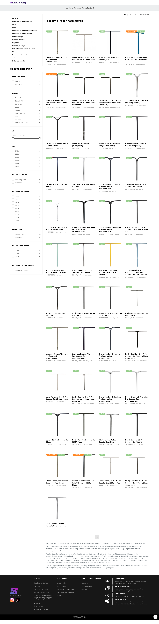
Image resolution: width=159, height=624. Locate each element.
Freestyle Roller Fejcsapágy (22, 37)
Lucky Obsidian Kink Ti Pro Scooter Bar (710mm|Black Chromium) (110, 107)
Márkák (111, 3)
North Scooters (27, 117)
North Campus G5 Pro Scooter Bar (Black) (134, 445)
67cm (27, 216)
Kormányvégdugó (18, 50)
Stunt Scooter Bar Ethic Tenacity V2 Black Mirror (56, 529)
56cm (27, 255)
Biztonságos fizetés (41, 593)
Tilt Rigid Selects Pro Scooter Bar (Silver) (107, 445)
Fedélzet (15, 22)
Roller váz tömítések (19, 65)
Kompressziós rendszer (21, 59)
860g (27, 158)
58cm (27, 200)
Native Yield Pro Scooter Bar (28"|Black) (56, 318)
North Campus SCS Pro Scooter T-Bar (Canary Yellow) (108, 276)
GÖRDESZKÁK (78, 3)
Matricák (15, 56)
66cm (27, 213)
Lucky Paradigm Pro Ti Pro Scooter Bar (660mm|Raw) (83, 63)
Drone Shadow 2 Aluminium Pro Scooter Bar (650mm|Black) (110, 233)
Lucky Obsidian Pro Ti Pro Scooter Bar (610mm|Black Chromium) (136, 487)
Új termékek (38, 610)
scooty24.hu (15, 600)
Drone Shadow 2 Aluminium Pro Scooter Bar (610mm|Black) (83, 233)
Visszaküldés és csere (41, 596)
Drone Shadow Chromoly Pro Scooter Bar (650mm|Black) (109, 190)
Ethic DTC (27, 105)
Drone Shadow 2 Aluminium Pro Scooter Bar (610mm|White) (110, 403)
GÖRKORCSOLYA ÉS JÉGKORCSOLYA (51, 5)
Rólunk (59, 600)
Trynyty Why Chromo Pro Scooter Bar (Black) (135, 189)
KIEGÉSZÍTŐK (92, 3)
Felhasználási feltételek (65, 596)
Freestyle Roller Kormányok (22, 25)
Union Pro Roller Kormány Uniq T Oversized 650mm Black (56, 107)
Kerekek (15, 31)
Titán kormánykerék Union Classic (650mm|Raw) (57, 486)
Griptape (15, 47)
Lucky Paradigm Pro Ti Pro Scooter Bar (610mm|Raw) (57, 402)
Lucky (27, 111)
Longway (27, 108)
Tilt (27, 120)
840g (27, 155)
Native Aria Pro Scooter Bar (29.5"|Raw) (137, 318)
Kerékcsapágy (17, 41)
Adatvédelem (62, 587)
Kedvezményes (27, 238)
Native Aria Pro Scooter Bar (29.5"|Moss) (83, 445)
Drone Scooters (27, 102)
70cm (27, 219)
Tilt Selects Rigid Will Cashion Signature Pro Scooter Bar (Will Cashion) (136, 276)
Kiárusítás (27, 241)
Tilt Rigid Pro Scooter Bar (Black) (56, 189)
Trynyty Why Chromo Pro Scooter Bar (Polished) (56, 232)
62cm (27, 206)
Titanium (27, 187)
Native (27, 114)
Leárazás (37, 607)
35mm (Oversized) (27, 274)
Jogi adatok (61, 590)
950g (27, 167)
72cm (27, 222)
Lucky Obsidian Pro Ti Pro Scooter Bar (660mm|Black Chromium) (83, 403)
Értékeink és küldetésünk (66, 593)
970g (27, 170)
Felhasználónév (86, 590)
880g (27, 164)
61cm (27, 203)
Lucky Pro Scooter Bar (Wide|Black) (81, 149)
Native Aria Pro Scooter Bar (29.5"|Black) (110, 318)
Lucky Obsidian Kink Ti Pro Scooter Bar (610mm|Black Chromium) (136, 360)
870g (27, 161)
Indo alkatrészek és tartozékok (23, 53)
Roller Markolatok (18, 44)
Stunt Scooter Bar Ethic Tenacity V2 (109, 63)
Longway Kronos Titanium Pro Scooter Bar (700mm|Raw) (57, 64)
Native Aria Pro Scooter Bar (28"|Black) (83, 318)
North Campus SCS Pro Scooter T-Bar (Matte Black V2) (136, 233)
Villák (14, 28)
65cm (27, 209)
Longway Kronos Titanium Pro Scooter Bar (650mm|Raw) (57, 360)
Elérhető (27, 88)
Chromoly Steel (27, 184)
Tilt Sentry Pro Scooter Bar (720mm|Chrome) (136, 106)
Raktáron (27, 85)
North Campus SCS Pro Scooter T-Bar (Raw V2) (82, 275)
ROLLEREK (36, 3)
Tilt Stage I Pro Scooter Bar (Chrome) (83, 189)
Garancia (37, 590)
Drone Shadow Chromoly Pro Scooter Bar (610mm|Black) (109, 360)
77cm (27, 225)
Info (102, 3)
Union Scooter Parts (27, 126)
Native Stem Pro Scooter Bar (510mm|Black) (135, 149)
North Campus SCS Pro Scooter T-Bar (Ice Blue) (56, 275)
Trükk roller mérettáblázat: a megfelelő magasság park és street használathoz (44, 602)
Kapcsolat (84, 587)
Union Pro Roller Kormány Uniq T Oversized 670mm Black (82, 487)
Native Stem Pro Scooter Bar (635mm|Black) (109, 149)
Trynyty (27, 123)
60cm (27, 258)
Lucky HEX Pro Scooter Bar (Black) (57, 445)
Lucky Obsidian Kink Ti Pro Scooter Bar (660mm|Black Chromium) (83, 107)
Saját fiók (84, 593)
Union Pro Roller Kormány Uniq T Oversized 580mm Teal (136, 64)
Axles (14, 62)
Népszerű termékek (41, 613)
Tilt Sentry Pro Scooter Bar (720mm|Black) (57, 149)
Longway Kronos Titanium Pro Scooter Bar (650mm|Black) (83, 360)
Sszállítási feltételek (41, 587)
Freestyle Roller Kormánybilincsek (25, 34)
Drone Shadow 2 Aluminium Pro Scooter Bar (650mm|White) (136, 403)
